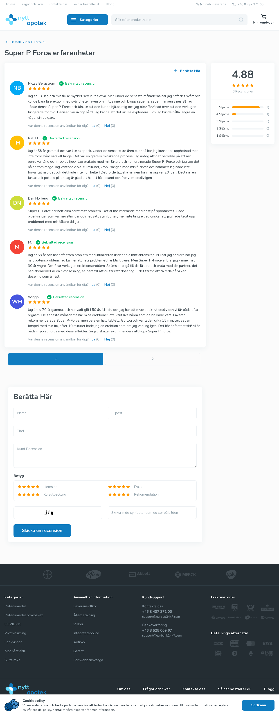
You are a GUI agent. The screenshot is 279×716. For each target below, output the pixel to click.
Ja (96, 125)
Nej (109, 125)
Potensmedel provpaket (23, 615)
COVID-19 (13, 624)
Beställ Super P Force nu (25, 42)
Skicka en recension (42, 530)
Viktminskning (15, 633)
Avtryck (79, 642)
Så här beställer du (87, 4)
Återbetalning (84, 615)
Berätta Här (187, 70)
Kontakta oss (58, 4)
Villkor (78, 624)
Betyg (19, 475)
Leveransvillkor (85, 606)
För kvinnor (13, 642)
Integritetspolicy (86, 633)
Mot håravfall (14, 651)
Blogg (110, 4)
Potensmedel (15, 606)
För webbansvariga (88, 660)
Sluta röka (12, 660)
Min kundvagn (263, 19)
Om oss (9, 4)
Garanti (78, 651)
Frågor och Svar (32, 4)
